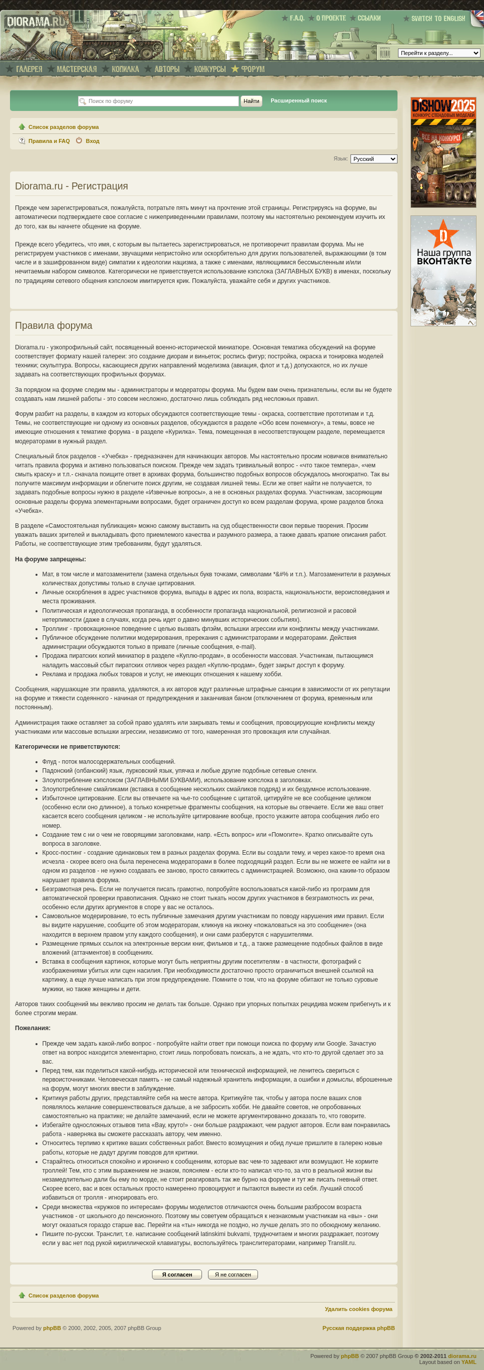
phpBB (52, 1328)
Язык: (341, 158)
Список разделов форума (63, 127)
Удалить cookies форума (358, 1309)
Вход (93, 141)
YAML (469, 1362)
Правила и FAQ (49, 141)
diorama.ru (462, 1356)
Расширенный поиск (298, 100)
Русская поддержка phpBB (358, 1328)
